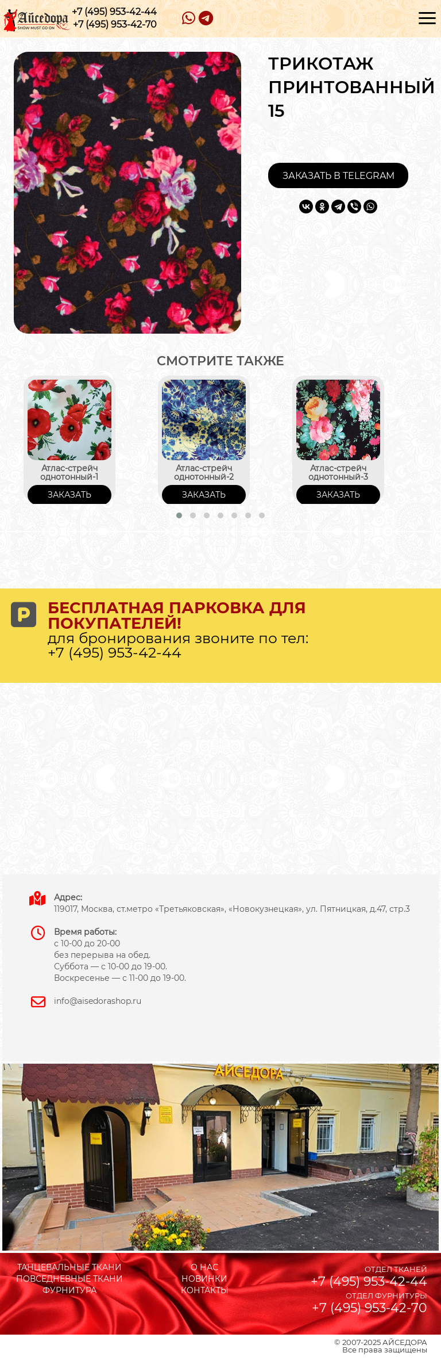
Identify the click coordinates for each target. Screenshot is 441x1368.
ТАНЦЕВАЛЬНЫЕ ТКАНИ (69, 1267)
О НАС (204, 1267)
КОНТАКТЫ (205, 1290)
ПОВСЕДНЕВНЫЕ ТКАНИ (69, 1279)
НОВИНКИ (204, 1279)
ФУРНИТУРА (69, 1290)
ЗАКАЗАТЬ (69, 494)
